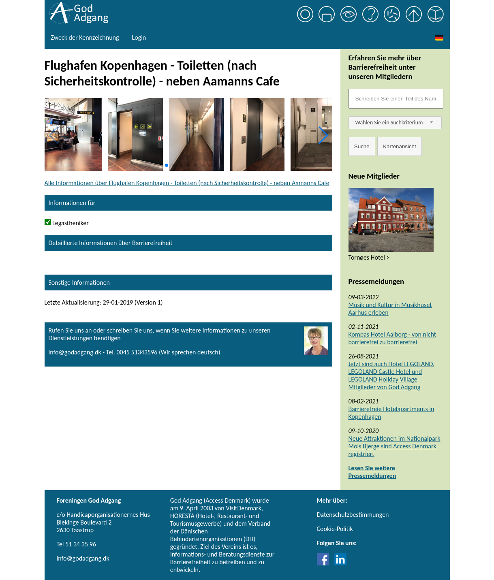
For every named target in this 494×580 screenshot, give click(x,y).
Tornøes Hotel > (369, 257)
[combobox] (395, 122)
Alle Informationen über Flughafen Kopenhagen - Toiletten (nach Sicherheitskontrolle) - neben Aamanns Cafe (187, 183)
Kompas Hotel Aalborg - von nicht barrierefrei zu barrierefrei (392, 338)
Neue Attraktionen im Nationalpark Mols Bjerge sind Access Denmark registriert (395, 446)
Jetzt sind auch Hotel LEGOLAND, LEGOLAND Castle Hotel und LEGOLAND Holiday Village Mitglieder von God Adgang (391, 375)
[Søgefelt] (396, 99)
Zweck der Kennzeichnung (85, 37)
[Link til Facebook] (325, 563)
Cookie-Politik (335, 529)
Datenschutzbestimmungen (353, 514)
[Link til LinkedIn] (340, 563)
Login (139, 37)
